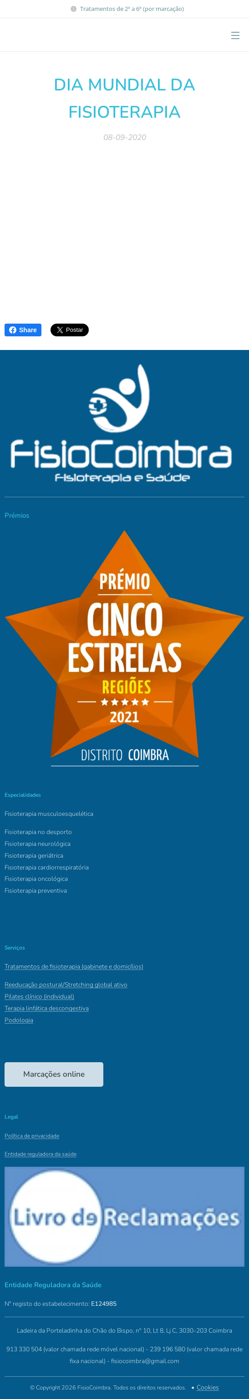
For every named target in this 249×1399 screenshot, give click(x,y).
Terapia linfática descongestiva (47, 1008)
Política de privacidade (32, 1135)
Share (23, 330)
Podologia (19, 1020)
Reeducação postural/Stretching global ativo (66, 984)
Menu (235, 35)
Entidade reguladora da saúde (40, 1154)
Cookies (208, 1387)
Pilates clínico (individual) (39, 996)
